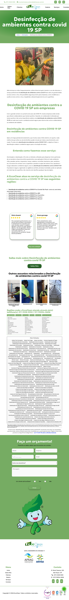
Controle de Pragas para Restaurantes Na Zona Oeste (47, 371)
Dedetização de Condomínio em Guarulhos (41, 374)
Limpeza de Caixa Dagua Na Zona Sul (18, 394)
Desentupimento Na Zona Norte (54, 356)
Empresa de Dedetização (51, 359)
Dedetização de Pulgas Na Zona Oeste (18, 405)
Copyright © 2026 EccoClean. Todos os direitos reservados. (20, 593)
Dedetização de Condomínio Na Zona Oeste (24, 377)
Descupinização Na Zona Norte (50, 395)
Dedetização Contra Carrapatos (36, 342)
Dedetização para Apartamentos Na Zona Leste (44, 381)
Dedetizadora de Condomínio (24, 374)
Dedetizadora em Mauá (48, 346)
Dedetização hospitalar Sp (54, 415)
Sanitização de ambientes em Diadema (51, 412)
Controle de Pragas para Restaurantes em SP (47, 368)
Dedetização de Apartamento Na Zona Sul (22, 343)
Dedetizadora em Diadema (21, 346)
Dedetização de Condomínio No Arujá (43, 379)
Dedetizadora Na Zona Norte (15, 350)
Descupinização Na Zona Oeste (27, 397)
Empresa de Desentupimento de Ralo (20, 361)
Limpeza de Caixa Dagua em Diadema (43, 387)
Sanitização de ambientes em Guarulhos (23, 413)
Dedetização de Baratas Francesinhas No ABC (22, 400)
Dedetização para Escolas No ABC (34, 410)
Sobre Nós (9, 7)
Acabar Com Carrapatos (17, 340)
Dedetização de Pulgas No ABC (52, 405)
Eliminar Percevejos (24, 359)
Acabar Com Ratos (38, 340)
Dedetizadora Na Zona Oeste (29, 350)
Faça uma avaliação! (34, 246)
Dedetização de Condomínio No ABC (25, 379)
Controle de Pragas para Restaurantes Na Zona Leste (48, 369)
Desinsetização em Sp (38, 358)
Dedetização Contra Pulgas (51, 342)
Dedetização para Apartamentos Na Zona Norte (23, 382)
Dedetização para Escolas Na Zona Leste (42, 407)
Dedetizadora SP (28, 353)
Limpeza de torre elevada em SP (54, 421)
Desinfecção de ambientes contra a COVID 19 (19, 415)
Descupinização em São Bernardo (51, 394)
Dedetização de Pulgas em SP (53, 402)
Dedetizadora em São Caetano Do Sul (37, 348)
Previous (5, 293)
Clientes (19, 7)
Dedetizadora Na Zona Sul (43, 350)
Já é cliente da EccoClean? (23, 481)
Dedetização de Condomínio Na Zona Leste (24, 376)
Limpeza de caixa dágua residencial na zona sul (44, 420)
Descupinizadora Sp (13, 355)
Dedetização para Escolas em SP (24, 407)
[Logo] (34, 544)
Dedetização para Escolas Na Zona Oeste (44, 408)
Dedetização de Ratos (28, 345)
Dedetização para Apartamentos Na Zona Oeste (46, 382)
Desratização (58, 358)
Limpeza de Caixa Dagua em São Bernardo (43, 389)
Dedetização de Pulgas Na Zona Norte (43, 403)
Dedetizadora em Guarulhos (35, 346)
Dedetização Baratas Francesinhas (20, 342)
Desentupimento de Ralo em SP (16, 358)
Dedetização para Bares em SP (36, 386)
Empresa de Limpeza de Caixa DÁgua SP (39, 361)
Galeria (47, 7)
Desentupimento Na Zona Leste (38, 356)
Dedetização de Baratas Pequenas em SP (18, 402)
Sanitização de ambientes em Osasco (38, 415)
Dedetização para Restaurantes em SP (52, 410)
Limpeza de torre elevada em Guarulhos (36, 421)
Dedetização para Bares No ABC (52, 386)
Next (63, 293)
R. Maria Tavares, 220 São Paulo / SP (57, 571)
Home (18, 34)
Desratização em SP (48, 358)
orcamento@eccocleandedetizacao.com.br (30, 2)
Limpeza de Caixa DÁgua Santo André (52, 363)
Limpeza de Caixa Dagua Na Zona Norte (25, 392)
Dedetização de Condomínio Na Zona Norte (44, 376)
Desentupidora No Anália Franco (53, 355)
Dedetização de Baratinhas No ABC (37, 402)
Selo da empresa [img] (47, 593)
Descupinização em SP (46, 353)
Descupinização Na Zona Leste (35, 395)
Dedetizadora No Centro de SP (36, 351)
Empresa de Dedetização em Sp (37, 359)
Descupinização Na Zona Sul (42, 397)
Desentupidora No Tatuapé (14, 356)
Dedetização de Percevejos (16, 345)
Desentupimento (28, 358)
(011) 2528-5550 (9, 2)
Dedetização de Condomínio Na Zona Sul (45, 377)
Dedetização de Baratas (38, 343)
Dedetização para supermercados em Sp (24, 416)
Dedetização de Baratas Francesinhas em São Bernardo (21, 399)
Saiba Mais (34, 266)
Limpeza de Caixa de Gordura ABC (31, 364)
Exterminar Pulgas (53, 361)
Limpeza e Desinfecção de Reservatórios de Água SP (30, 366)
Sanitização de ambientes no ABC (33, 412)
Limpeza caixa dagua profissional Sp (45, 418)
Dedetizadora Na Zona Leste (54, 348)
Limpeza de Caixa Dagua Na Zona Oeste (44, 392)
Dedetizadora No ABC (55, 350)
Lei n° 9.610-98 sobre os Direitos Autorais (45, 432)
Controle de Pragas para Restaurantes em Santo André (23, 368)
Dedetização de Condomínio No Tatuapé (23, 381)
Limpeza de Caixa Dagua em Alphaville (25, 387)
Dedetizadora (37, 353)
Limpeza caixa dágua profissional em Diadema (25, 418)
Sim (40, 481)
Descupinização (56, 353)
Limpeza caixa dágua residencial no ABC (23, 420)
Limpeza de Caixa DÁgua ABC (14, 363)
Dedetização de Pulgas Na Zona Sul (36, 405)
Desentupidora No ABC (39, 355)
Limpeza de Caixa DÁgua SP (16, 364)
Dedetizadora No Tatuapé (50, 351)
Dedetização (56, 345)
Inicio (2, 7)
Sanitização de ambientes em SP (17, 412)
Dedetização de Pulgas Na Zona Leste (25, 403)
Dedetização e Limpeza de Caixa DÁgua (43, 345)
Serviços (56, 7)
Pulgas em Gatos (47, 366)
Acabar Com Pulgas (28, 340)
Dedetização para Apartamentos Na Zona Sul (25, 384)
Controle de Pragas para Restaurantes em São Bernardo (22, 369)
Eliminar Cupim (15, 359)
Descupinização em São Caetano (19, 395)
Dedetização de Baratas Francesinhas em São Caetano (47, 399)
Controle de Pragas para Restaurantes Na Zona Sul (23, 372)
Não (50, 481)
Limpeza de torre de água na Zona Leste (17, 421)
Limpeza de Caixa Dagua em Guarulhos (24, 389)
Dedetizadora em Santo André (16, 353)
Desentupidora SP (26, 356)
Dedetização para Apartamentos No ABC (45, 384)
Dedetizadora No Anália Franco (20, 351)
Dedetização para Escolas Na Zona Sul (16, 410)
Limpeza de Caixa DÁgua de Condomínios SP (33, 363)
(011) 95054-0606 (57, 577)
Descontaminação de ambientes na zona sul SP (44, 413)
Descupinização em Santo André (35, 394)
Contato (66, 7)
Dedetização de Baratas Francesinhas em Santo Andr (45, 400)
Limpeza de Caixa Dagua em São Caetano (25, 390)
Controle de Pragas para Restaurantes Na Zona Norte (22, 371)
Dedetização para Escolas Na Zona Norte (25, 408)
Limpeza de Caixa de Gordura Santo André (49, 364)
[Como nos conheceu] (34, 463)
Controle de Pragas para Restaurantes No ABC (46, 372)
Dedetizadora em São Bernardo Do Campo (18, 348)
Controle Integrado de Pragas (50, 340)
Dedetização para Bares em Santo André (19, 386)
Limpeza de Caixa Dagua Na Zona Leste (44, 390)
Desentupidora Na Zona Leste (26, 355)
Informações (25, 34)
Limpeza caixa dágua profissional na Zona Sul (44, 416)
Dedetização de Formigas (50, 343)
